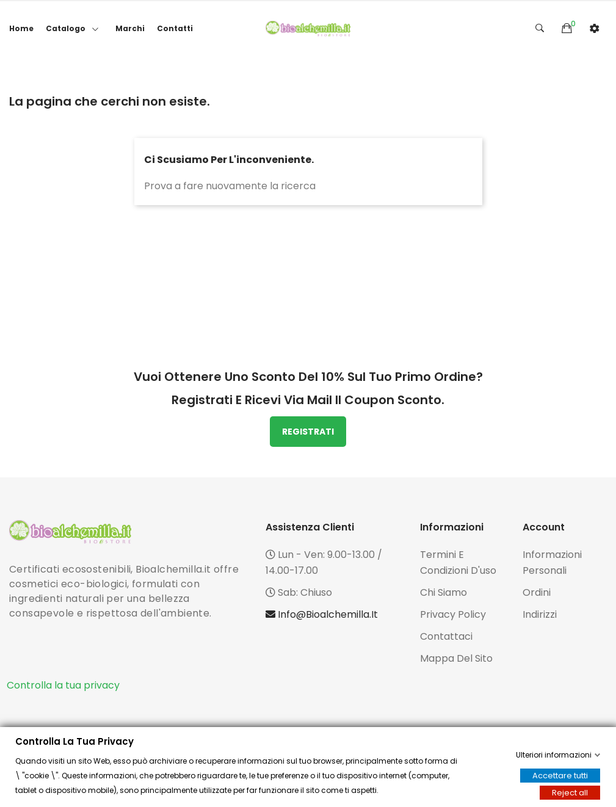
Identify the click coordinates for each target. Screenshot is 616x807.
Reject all (570, 792)
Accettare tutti (560, 775)
